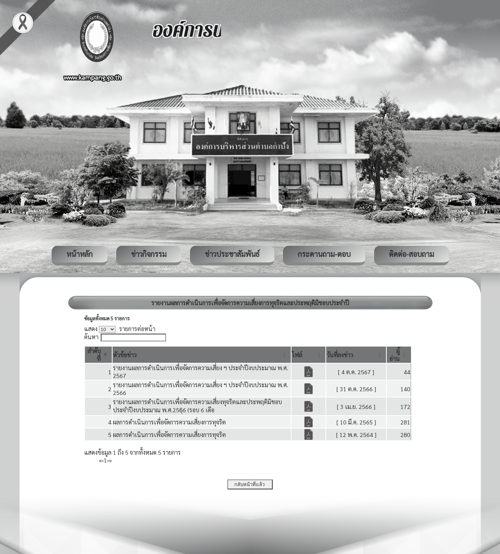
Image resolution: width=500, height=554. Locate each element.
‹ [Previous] (103, 460)
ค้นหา (91, 337)
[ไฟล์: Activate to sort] (308, 355)
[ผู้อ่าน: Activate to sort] (399, 355)
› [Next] (108, 460)
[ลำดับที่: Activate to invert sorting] (98, 355)
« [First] (100, 460)
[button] (125, 355)
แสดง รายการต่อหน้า (120, 329)
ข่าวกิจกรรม (148, 254)
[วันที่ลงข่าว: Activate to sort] (356, 355)
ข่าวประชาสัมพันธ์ (232, 254)
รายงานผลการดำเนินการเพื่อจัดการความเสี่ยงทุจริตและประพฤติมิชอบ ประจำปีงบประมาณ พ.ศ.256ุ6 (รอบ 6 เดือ (197, 406)
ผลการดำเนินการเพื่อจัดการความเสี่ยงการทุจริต (169, 422)
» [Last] (110, 460)
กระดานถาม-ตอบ (324, 254)
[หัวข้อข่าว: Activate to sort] (202, 355)
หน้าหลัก (79, 254)
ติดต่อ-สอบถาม (411, 254)
